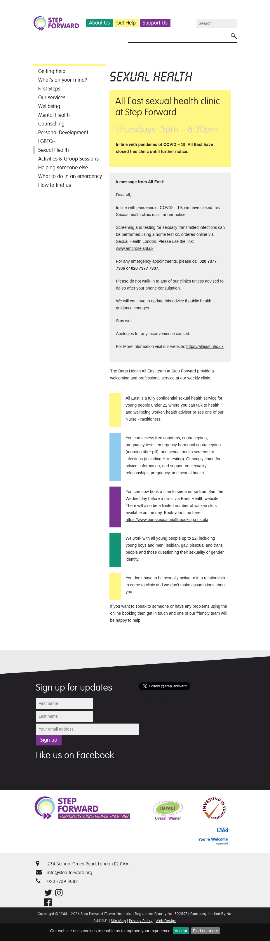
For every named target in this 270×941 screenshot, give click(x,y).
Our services (51, 97)
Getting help (51, 71)
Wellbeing (49, 106)
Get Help (126, 23)
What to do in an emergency (70, 176)
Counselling (51, 124)
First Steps (49, 89)
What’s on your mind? (62, 80)
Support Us (155, 23)
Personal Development (63, 132)
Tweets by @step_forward (162, 704)
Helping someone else (63, 167)
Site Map (118, 921)
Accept (181, 930)
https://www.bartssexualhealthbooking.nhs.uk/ (167, 519)
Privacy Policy (141, 921)
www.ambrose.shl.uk (134, 248)
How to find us (54, 185)
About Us (99, 23)
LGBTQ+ (47, 141)
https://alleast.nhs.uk (205, 346)
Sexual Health (53, 150)
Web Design (166, 921)
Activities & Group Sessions (68, 159)
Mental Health (54, 115)
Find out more (205, 930)
